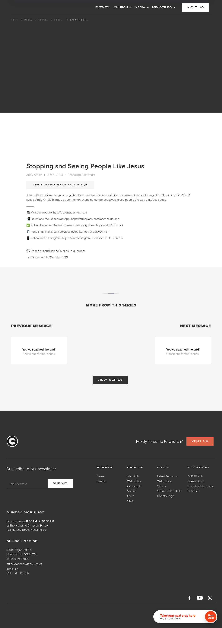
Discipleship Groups (200, 486)
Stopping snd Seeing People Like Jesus (79, 20)
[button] (122, 8)
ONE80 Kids (195, 476)
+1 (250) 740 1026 (18, 559)
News (100, 476)
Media (163, 467)
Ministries (198, 467)
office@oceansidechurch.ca (24, 564)
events (102, 7)
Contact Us (134, 486)
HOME (14, 20)
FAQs (130, 496)
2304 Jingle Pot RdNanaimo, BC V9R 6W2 (21, 552)
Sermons (43, 20)
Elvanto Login (166, 496)
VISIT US (200, 441)
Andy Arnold (34, 175)
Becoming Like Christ (59, 20)
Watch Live (134, 481)
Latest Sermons (167, 476)
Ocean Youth (195, 481)
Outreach (193, 491)
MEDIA (140, 7)
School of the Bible (169, 491)
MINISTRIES (162, 7)
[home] (41, 7)
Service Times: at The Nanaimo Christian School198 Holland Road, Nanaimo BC (30, 525)
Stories (161, 486)
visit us (195, 7)
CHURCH (121, 7)
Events (101, 481)
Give (130, 501)
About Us (133, 476)
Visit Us (131, 491)
